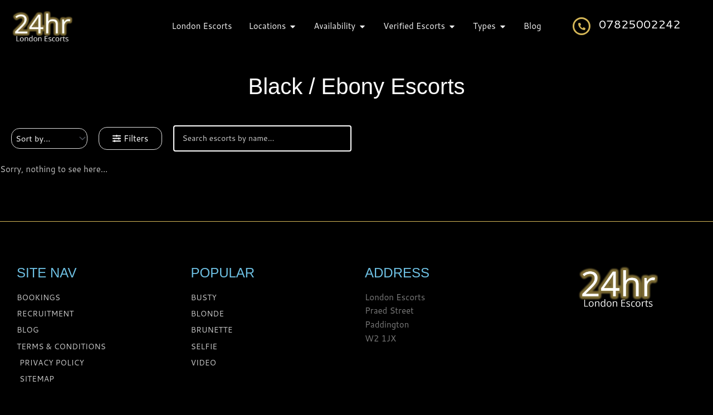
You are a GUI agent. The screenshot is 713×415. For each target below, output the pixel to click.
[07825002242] (581, 26)
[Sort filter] (50, 138)
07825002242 (640, 24)
